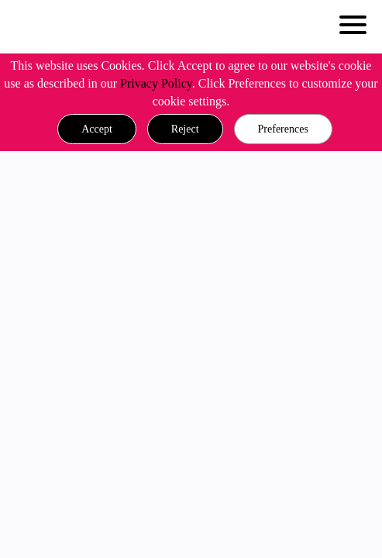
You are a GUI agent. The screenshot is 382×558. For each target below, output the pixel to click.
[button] (96, 129)
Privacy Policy (156, 83)
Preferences (283, 129)
